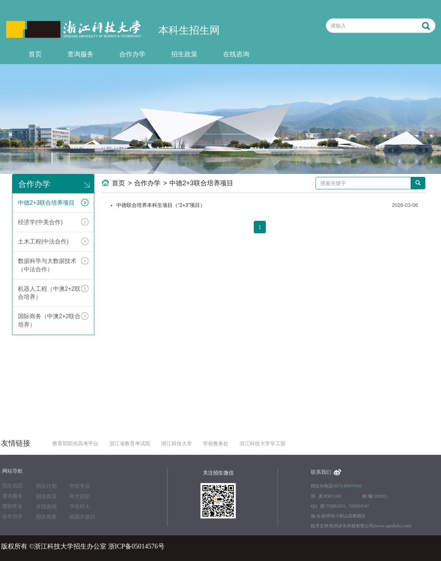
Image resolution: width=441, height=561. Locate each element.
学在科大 (79, 506)
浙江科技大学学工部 (263, 443)
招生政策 (184, 54)
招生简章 (46, 517)
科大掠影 (79, 496)
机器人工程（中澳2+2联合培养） (53, 292)
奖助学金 (12, 506)
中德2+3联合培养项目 (53, 202)
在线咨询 (236, 54)
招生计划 (46, 486)
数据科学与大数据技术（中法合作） (53, 264)
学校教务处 (216, 443)
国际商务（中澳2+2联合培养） (53, 320)
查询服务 (80, 54)
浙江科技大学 (176, 443)
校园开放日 (82, 517)
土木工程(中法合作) (53, 241)
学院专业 (79, 486)
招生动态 (12, 485)
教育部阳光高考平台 (75, 443)
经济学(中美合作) (53, 222)
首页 (35, 54)
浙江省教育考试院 (129, 443)
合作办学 (132, 54)
